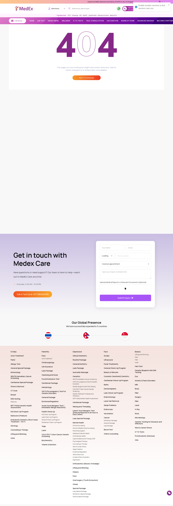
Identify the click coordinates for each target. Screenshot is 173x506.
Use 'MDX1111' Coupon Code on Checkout (102, 2)
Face (136, 357)
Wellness (66, 21)
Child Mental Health (79, 436)
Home (31, 21)
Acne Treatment (47, 359)
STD (69, 15)
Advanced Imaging (145, 21)
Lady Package (108, 426)
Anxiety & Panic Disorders (81, 457)
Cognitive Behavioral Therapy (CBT (84, 439)
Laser (136, 362)
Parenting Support (79, 431)
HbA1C (85, 15)
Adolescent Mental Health (81, 433)
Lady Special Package (79, 491)
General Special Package (81, 497)
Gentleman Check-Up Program (52, 422)
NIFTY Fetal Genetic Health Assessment (85, 399)
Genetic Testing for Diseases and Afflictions (83, 395)
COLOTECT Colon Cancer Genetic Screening (83, 390)
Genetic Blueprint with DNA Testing (84, 387)
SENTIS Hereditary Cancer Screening (85, 379)
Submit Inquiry (125, 298)
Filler (136, 360)
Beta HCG (113, 15)
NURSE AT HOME (127, 21)
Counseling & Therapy (80, 444)
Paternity (14, 402)
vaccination (112, 21)
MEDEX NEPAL (53, 21)
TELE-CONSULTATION (95, 21)
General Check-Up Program (51, 420)
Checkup (75, 15)
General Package (109, 423)
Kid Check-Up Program (49, 414)
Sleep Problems (78, 449)
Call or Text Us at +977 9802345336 (33, 294)
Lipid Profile (92, 15)
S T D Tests (78, 21)
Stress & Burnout (78, 454)
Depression (76, 460)
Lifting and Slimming (142, 355)
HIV (80, 15)
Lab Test (41, 21)
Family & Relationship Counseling (84, 428)
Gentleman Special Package (82, 494)
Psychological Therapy (80, 441)
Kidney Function (103, 15)
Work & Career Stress (79, 447)
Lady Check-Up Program (50, 417)
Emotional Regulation (80, 452)
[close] (169, 4)
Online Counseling (79, 425)
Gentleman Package (110, 420)
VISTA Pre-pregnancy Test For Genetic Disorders (85, 383)
